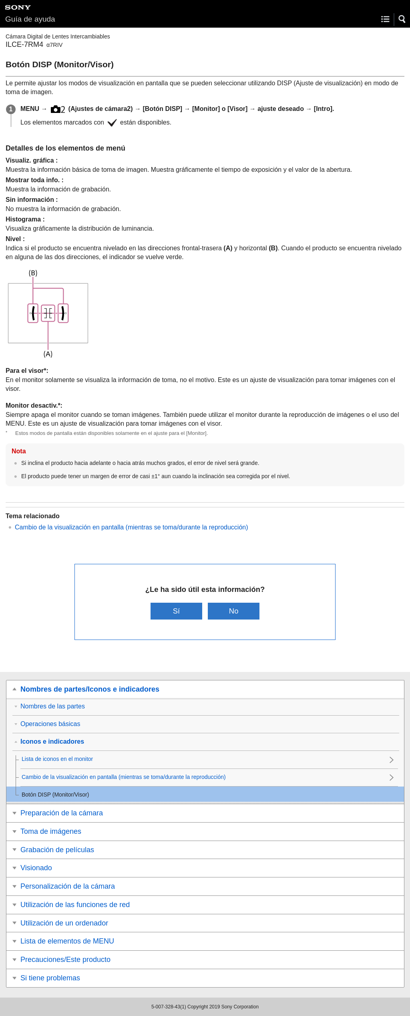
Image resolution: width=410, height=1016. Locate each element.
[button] (402, 19)
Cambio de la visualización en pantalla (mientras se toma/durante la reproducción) (131, 527)
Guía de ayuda (30, 19)
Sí (176, 611)
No (234, 611)
